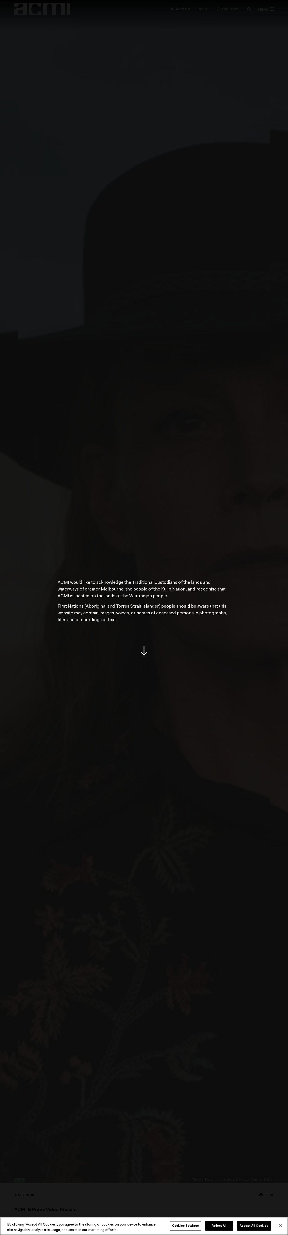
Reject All (219, 1225)
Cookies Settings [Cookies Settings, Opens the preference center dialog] (185, 1225)
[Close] (281, 1226)
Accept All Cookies (254, 1225)
